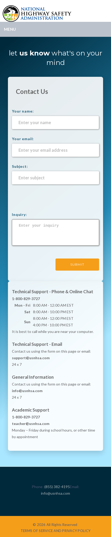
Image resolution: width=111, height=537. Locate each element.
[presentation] (52, 201)
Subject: (20, 166)
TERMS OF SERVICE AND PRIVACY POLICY (55, 531)
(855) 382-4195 (57, 486)
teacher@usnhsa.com (30, 423)
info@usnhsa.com (55, 493)
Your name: (23, 111)
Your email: (23, 138)
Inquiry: (19, 214)
